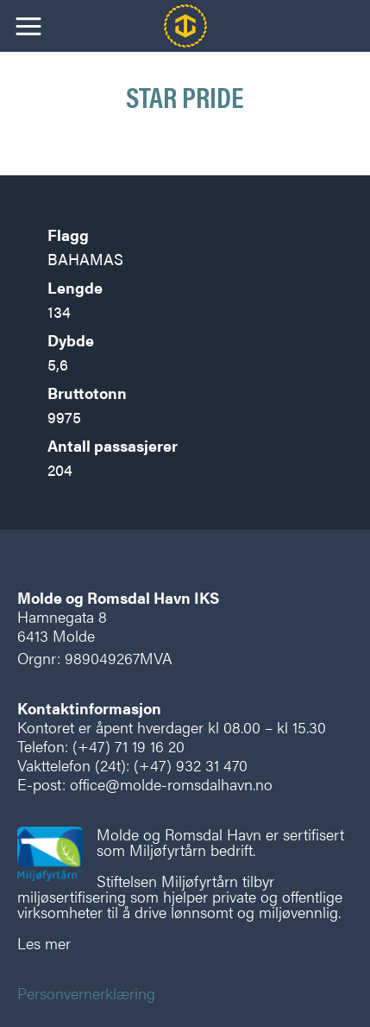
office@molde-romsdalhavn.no (171, 784)
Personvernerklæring (86, 993)
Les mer (44, 943)
